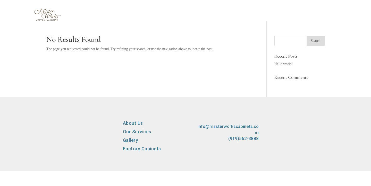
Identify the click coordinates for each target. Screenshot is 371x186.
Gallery (234, 19)
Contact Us (320, 19)
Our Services (199, 19)
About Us (161, 19)
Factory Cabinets (275, 19)
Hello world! (283, 64)
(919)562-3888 (243, 138)
